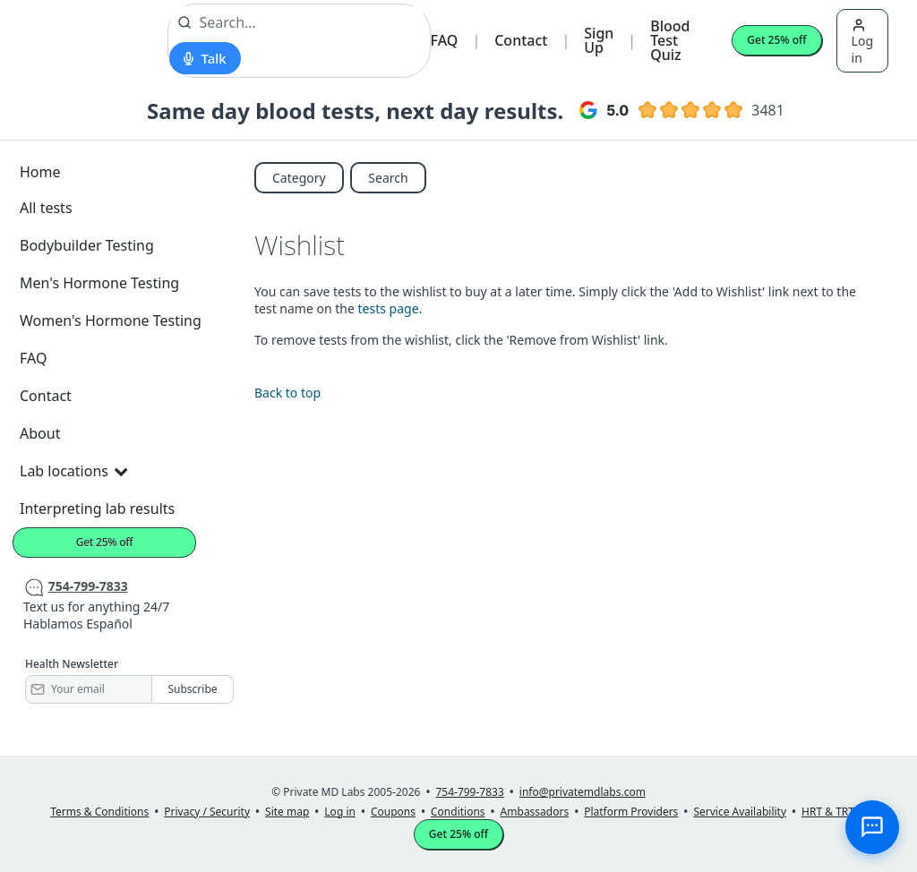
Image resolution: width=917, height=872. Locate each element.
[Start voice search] (204, 58)
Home (40, 172)
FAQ (444, 40)
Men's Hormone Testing (99, 283)
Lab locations (73, 471)
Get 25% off (776, 39)
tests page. (390, 308)
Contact (520, 40)
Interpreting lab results (97, 508)
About (40, 433)
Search (387, 177)
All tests (46, 208)
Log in (862, 42)
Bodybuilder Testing (87, 245)
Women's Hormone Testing (110, 320)
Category (299, 177)
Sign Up (598, 40)
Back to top (287, 392)
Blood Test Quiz (670, 40)
